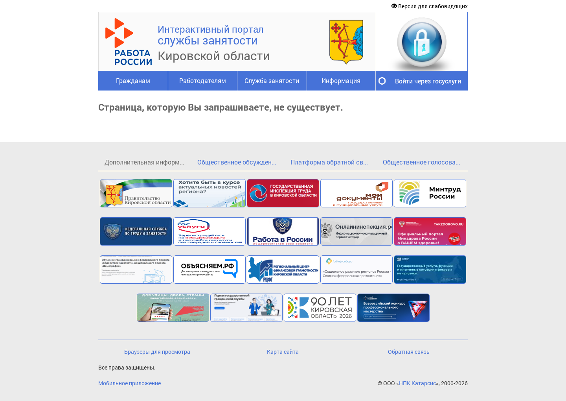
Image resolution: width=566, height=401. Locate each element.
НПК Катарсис (417, 383)
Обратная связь (409, 351)
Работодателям (202, 80)
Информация (341, 80)
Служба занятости (271, 80)
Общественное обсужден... (236, 162)
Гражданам (133, 80)
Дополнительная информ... (144, 162)
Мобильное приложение (129, 383)
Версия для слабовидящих (429, 6)
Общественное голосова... (421, 162)
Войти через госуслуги (428, 81)
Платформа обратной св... (329, 162)
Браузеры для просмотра (157, 351)
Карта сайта (283, 351)
